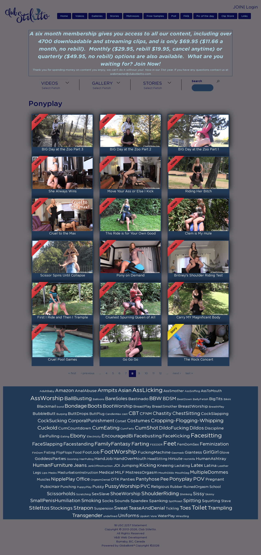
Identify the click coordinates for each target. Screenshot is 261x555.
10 (146, 373)
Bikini (227, 399)
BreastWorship (193, 406)
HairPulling (86, 459)
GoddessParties (50, 459)
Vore (153, 516)
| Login (251, 7)
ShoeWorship (125, 494)
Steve (226, 501)
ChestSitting (186, 413)
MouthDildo (166, 472)
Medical (106, 472)
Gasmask (177, 452)
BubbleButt (44, 414)
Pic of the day (205, 16)
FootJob (90, 452)
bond (60, 406)
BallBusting (78, 398)
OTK (115, 479)
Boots (95, 406)
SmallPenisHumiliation (55, 500)
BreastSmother (164, 406)
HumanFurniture (53, 465)
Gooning (72, 459)
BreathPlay (216, 406)
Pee (164, 479)
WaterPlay (166, 516)
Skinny (209, 494)
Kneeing (165, 466)
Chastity (162, 413)
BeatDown (184, 399)
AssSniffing (192, 391)
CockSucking (52, 421)
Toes (185, 508)
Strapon (83, 508)
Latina (210, 466)
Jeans (80, 465)
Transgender (87, 515)
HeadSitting (157, 459)
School (215, 487)
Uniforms (128, 515)
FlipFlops (64, 452)
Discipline (214, 428)
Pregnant (214, 479)
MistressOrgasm (141, 472)
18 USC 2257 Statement (130, 525)
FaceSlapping (47, 444)
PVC (145, 486)
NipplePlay (63, 479)
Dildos (197, 428)
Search (197, 81)
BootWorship (118, 406)
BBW (155, 398)
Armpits (107, 390)
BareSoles (116, 398)
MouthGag (182, 472)
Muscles (43, 479)
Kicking (147, 465)
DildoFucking (174, 428)
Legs (37, 472)
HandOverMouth (130, 459)
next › (177, 373)
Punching (68, 487)
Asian (125, 390)
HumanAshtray (211, 459)
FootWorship (118, 452)
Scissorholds (61, 494)
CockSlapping (215, 414)
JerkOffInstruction (100, 466)
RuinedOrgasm (196, 487)
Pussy (98, 487)
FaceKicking (176, 436)
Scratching (83, 494)
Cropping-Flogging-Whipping (187, 420)
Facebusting (148, 436)
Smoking (91, 500)
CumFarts (127, 428)
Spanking (158, 501)
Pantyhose (147, 479)
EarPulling (49, 436)
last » (189, 373)
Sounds (122, 501)
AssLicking (147, 390)
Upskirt (145, 516)
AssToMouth (211, 391)
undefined (110, 516)
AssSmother (173, 391)
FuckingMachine (154, 452)
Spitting (192, 500)
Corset (120, 421)
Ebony (78, 435)
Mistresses (132, 16)
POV (199, 479)
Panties (127, 479)
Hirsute (175, 459)
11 (153, 373)
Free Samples (155, 16)
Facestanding (78, 444)
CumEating (106, 428)
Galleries (97, 16)
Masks (52, 472)
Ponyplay (181, 479)
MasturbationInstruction (78, 472)
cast (125, 414)
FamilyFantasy (113, 444)
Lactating (182, 465)
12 (160, 373)
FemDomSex (188, 444)
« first (72, 373)
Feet (169, 444)
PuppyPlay (84, 487)
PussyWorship (122, 486)
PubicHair (50, 487)
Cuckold (47, 428)
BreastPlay (142, 406)
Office (83, 479)
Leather (222, 466)
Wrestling (182, 516)
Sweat (121, 508)
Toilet (199, 508)
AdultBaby (47, 391)
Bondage (76, 406)
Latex (197, 465)
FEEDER (156, 444)
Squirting (211, 501)
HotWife (189, 459)
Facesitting (206, 436)
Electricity (94, 436)
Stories (114, 16)
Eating (64, 436)
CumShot (146, 428)
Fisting (49, 452)
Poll (173, 16)
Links (245, 16)
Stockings (61, 508)
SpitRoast (175, 501)
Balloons (98, 399)
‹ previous (87, 373)
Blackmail (46, 406)
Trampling (220, 508)
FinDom (37, 452)
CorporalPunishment (91, 421)
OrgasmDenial (100, 479)
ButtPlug (97, 414)
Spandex (139, 501)
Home (64, 16)
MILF (120, 472)
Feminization (214, 444)
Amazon (64, 390)
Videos (79, 16)
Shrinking (186, 494)
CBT (133, 413)
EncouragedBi (117, 436)
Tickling (172, 508)
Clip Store (227, 16)
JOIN (238, 7)
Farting (140, 444)
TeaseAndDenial (147, 508)
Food (77, 452)
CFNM (146, 414)
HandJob (103, 459)
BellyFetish (200, 399)
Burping (61, 414)
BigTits (216, 399)
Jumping (130, 466)
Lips (44, 472)
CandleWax (113, 414)
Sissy (198, 494)
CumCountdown (74, 428)
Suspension (103, 508)
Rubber (176, 487)
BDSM (169, 398)
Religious (160, 487)
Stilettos (39, 508)
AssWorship (47, 398)
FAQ (186, 16)
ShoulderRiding (160, 493)
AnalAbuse (86, 391)
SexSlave (100, 494)
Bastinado (138, 399)
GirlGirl (211, 452)
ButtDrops (78, 414)
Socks (108, 501)
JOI (116, 466)
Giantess (193, 452)
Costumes (138, 421)
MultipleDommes (209, 472)
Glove (224, 452)
